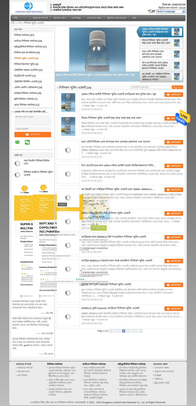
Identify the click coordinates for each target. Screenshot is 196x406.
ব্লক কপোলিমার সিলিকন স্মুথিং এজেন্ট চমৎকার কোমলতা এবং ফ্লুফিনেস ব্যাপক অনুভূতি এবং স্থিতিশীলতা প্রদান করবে (62, 372)
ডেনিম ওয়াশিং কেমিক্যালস (26, 87)
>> (134, 331)
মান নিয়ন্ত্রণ (76, 18)
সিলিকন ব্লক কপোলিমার (24, 52)
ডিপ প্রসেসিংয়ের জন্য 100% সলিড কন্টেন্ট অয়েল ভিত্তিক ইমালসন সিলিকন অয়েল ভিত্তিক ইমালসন (155, 65)
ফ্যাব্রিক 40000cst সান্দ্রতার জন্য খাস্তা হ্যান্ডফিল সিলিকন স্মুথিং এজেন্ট (116, 260)
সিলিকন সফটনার (21, 35)
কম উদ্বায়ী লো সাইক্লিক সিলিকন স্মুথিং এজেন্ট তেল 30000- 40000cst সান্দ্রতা (156, 77)
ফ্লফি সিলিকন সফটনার (24, 99)
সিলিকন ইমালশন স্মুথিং (24, 64)
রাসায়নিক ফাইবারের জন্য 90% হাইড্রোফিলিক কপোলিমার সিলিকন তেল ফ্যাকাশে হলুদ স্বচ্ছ (133, 383)
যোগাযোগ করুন (94, 18)
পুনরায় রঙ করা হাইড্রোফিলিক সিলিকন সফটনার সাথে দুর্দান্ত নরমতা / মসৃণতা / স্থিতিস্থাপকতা (133, 392)
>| (140, 331)
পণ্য (25, 18)
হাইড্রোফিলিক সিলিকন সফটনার (28, 47)
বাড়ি (16, 18)
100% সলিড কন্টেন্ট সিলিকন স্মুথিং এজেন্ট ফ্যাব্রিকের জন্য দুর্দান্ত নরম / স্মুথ (155, 32)
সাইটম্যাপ (159, 379)
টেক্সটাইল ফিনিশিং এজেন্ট (25, 81)
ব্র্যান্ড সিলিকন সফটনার (24, 105)
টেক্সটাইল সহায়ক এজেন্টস (26, 70)
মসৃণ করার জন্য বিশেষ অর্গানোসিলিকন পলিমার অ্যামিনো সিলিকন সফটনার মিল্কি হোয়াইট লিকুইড (96, 393)
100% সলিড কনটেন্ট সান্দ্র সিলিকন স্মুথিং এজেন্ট (105, 213)
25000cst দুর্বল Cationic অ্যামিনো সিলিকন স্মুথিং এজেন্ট (110, 308)
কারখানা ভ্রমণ (59, 18)
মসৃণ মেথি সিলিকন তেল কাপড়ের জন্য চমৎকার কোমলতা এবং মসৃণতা (153, 54)
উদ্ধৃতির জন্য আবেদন (168, 8)
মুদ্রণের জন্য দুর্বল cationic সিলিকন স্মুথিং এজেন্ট (106, 284)
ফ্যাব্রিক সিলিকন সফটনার (25, 93)
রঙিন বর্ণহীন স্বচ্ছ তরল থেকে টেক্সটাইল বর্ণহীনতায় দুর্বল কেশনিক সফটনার (61, 383)
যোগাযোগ (33, 134)
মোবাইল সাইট (162, 383)
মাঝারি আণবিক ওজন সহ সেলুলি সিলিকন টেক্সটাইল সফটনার (60, 392)
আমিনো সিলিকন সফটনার (26, 41)
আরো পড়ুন (89, 105)
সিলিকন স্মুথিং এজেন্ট (24, 58)
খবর (134, 18)
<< (117, 331)
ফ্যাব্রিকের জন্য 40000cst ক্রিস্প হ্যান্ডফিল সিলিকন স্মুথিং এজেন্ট (113, 236)
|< (112, 331)
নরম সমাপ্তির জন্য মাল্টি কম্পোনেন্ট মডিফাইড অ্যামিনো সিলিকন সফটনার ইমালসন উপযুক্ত (97, 372)
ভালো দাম (103, 105)
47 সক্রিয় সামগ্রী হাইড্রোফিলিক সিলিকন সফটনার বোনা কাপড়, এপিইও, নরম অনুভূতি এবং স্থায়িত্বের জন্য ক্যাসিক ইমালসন (133, 372)
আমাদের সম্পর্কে (40, 18)
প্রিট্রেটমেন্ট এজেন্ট (22, 76)
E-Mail (158, 375)
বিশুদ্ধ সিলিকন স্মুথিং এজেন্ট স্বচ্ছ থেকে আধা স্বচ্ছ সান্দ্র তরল (156, 41)
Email (183, 8)
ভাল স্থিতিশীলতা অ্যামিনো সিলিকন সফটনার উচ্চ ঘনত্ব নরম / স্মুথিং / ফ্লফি (96, 383)
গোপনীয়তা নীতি (37, 402)
